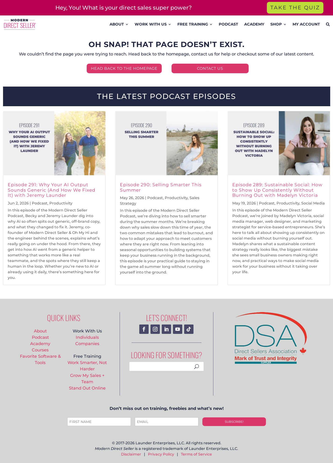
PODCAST (228, 24)
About (40, 331)
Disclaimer (131, 454)
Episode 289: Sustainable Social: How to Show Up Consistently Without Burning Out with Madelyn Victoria (277, 190)
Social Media (313, 203)
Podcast (39, 203)
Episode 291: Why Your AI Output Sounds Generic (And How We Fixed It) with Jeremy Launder (51, 190)
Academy (40, 343)
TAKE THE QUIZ (295, 7)
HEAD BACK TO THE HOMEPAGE (124, 68)
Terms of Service (196, 454)
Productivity (60, 203)
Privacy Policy (161, 454)
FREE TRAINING (192, 24)
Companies (87, 343)
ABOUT (117, 24)
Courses (40, 350)
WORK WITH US (151, 24)
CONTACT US (210, 68)
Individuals (87, 337)
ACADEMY (254, 24)
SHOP (276, 24)
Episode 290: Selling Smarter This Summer (160, 187)
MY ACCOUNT (306, 24)
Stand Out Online (87, 388)
